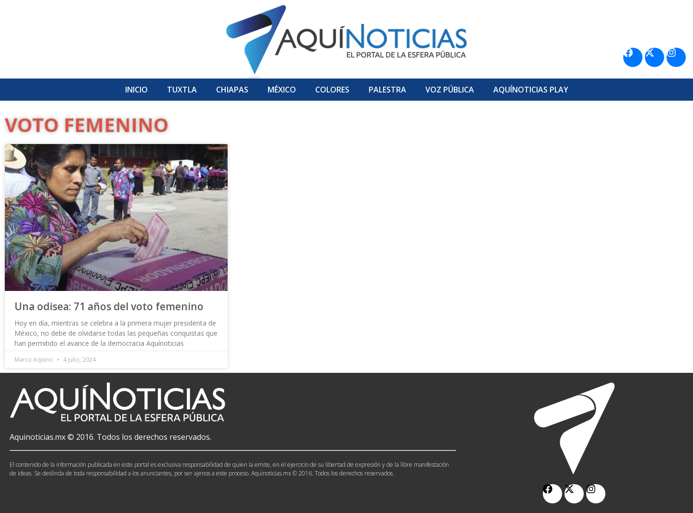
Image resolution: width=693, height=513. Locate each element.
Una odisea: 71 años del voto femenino (109, 306)
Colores (332, 89)
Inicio (136, 89)
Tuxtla (182, 89)
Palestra (387, 89)
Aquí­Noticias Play (530, 89)
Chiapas (232, 89)
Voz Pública (449, 89)
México (282, 89)
